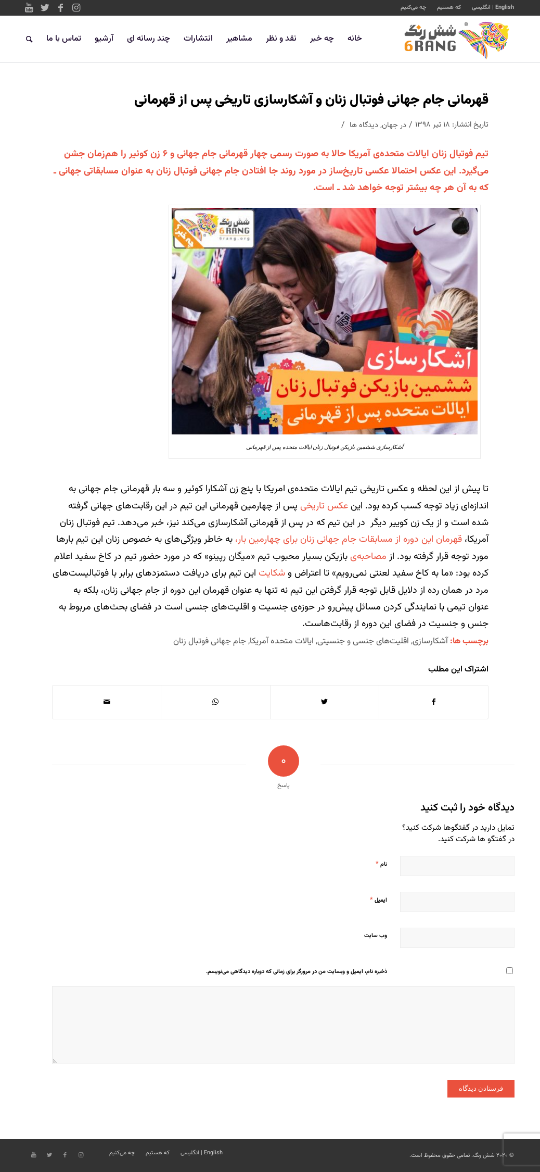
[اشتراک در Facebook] (433, 702)
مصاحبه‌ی (368, 557)
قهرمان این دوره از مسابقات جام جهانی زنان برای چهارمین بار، (348, 539)
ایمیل (378, 900)
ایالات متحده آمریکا (282, 641)
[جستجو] (29, 39)
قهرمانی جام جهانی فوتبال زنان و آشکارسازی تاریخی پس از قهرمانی (311, 100)
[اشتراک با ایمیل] (107, 702)
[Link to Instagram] (76, 8)
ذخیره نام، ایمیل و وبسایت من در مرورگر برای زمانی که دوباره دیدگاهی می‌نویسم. (296, 971)
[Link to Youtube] (29, 8)
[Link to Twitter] (45, 8)
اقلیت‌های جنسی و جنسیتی (363, 641)
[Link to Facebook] (60, 8)
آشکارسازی (430, 641)
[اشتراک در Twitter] (325, 702)
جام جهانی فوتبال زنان (209, 641)
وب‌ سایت (375, 935)
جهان (390, 125)
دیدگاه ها (364, 125)
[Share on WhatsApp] (215, 702)
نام (381, 864)
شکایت (272, 573)
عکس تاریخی (324, 506)
